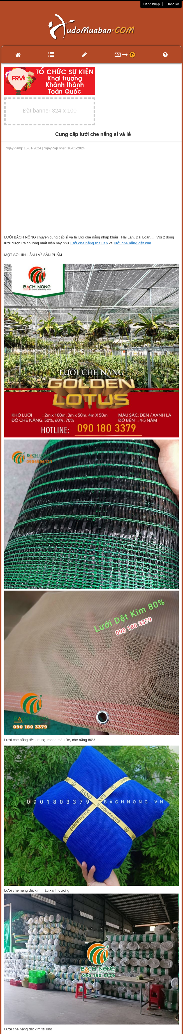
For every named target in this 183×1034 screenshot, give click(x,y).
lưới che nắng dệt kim (132, 243)
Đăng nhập (151, 4)
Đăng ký (172, 4)
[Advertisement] (91, 193)
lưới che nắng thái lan (89, 243)
